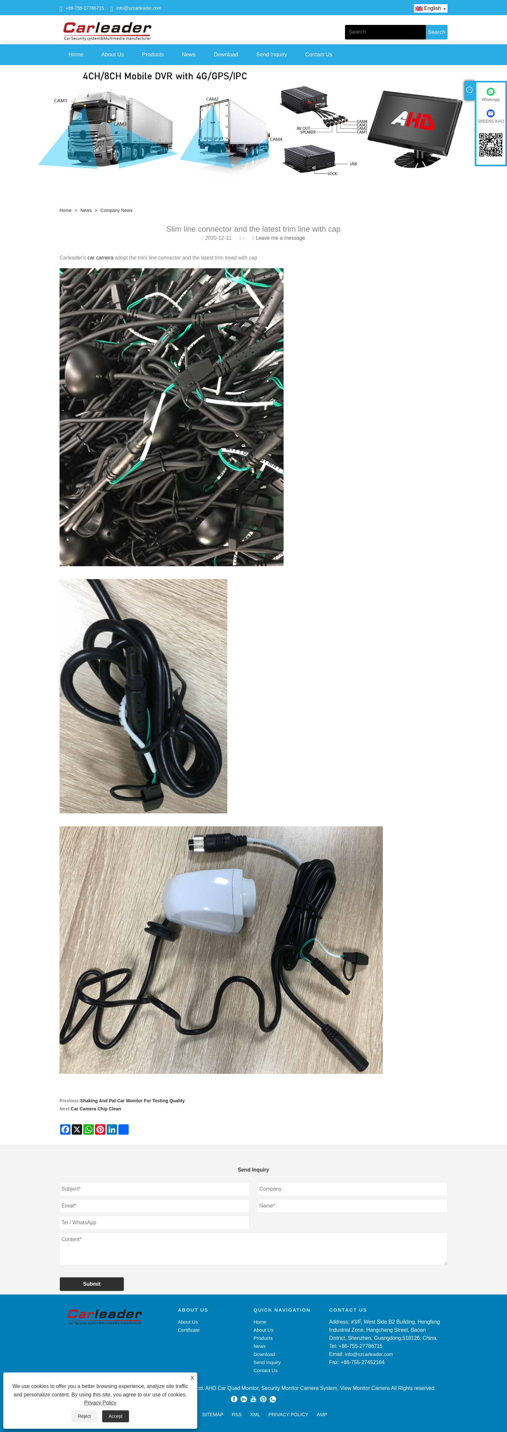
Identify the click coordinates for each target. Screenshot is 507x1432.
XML (255, 1414)
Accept (116, 1416)
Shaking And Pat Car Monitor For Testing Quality (132, 1100)
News (189, 54)
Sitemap (212, 1414)
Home (76, 54)
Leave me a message (280, 238)
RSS (237, 1414)
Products (153, 54)
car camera (99, 257)
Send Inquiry (271, 54)
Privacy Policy (100, 1402)
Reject (84, 1416)
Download (226, 54)
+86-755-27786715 (85, 8)
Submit (92, 1284)
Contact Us (318, 54)
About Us (112, 54)
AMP (322, 1414)
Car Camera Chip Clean (96, 1108)
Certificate (189, 1330)
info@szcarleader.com (138, 8)
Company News (117, 210)
